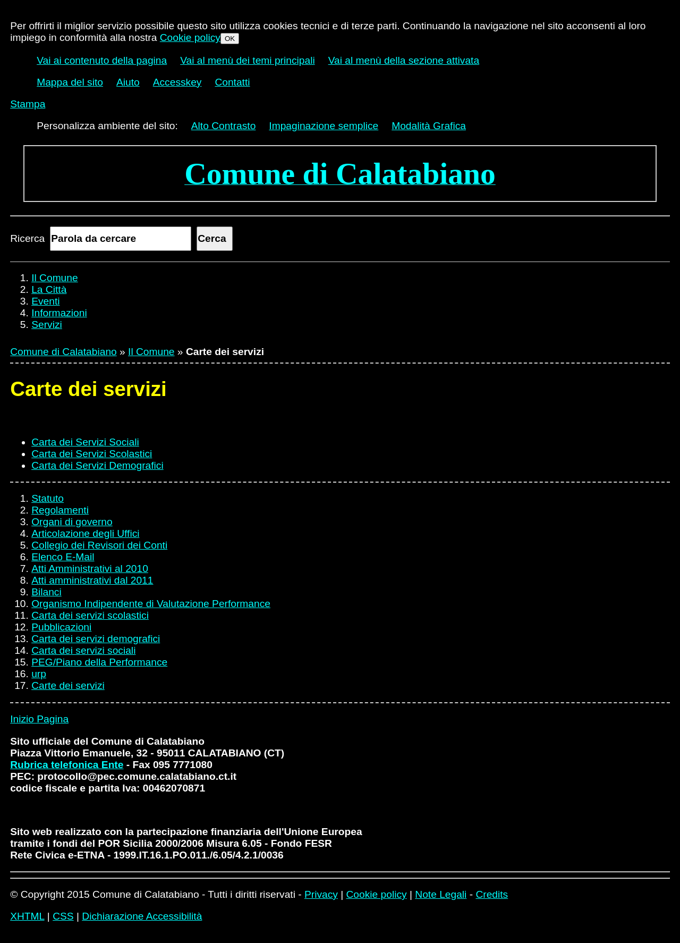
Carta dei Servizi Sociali (85, 442)
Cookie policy (190, 37)
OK (230, 39)
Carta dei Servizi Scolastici (91, 453)
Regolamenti (60, 510)
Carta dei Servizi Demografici (97, 465)
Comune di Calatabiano (63, 351)
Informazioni (59, 312)
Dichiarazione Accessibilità (142, 916)
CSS (63, 916)
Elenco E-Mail (62, 556)
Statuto (47, 498)
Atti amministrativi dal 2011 (92, 580)
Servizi (46, 324)
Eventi (45, 301)
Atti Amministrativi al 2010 (89, 568)
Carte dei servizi (68, 685)
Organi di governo (72, 521)
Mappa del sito (70, 82)
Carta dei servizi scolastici (90, 615)
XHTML (27, 916)
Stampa (27, 104)
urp (38, 673)
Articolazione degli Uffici (85, 533)
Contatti (232, 82)
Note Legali (440, 894)
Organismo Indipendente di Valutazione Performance (150, 603)
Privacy (321, 894)
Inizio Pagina (39, 719)
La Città (48, 289)
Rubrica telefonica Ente (66, 764)
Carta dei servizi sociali (83, 650)
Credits (491, 894)
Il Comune (54, 277)
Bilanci (46, 591)
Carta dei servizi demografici (95, 638)
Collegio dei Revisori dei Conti (99, 545)
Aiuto (128, 82)
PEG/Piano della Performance (99, 662)
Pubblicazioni (61, 627)
